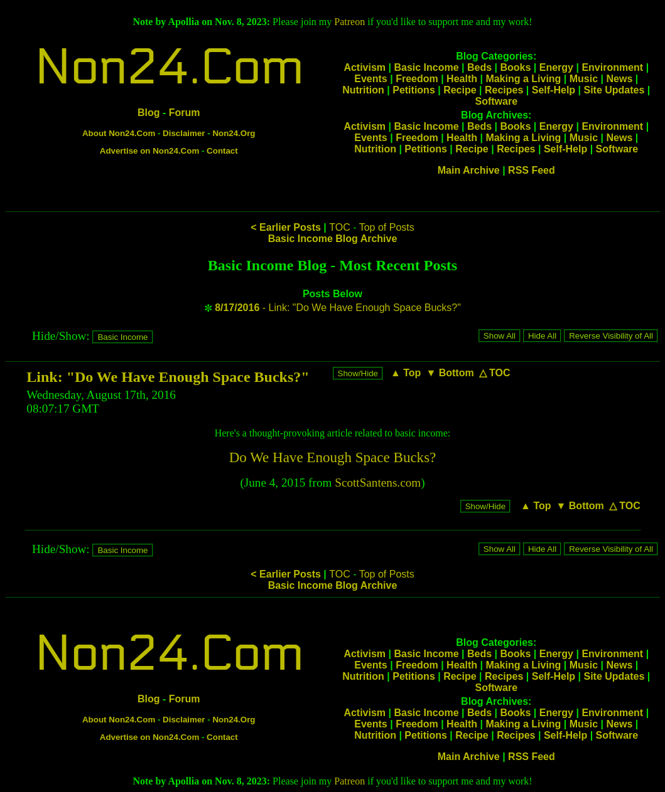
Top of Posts (386, 227)
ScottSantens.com (378, 482)
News (619, 78)
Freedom (417, 78)
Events (370, 78)
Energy (556, 67)
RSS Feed (531, 170)
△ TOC (495, 372)
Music (584, 78)
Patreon (349, 21)
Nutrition (363, 90)
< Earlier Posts (286, 227)
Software (496, 101)
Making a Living (523, 78)
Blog (149, 112)
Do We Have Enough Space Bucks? (332, 457)
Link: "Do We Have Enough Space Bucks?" (167, 377)
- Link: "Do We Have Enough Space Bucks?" (338, 307)
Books (515, 67)
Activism (364, 67)
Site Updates (613, 90)
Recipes (504, 90)
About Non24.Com (118, 133)
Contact (222, 151)
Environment (612, 67)
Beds (479, 67)
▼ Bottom (449, 372)
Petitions (413, 90)
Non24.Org (233, 133)
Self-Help (553, 90)
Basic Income (426, 67)
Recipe (459, 90)
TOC (339, 227)
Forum (184, 112)
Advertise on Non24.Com (150, 151)
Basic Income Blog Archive (332, 238)
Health (461, 78)
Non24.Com (169, 67)
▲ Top (406, 372)
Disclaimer (184, 133)
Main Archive (469, 170)
